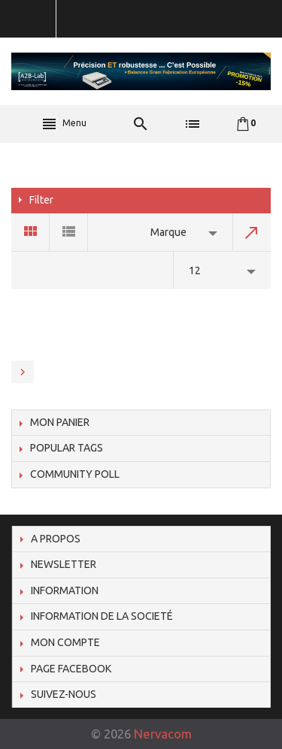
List (69, 232)
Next (22, 372)
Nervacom (163, 733)
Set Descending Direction (252, 232)
